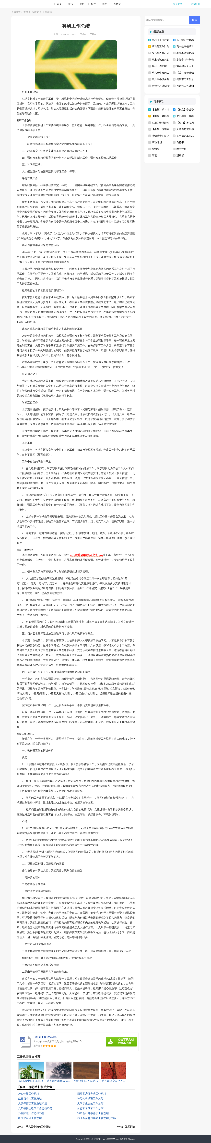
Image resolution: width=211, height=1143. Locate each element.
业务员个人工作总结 (30, 1098)
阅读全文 (84, 34)
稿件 (93, 4)
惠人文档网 (96, 1139)
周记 (154, 155)
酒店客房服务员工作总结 (91, 1093)
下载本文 (94, 34)
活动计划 (157, 142)
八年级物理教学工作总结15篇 (35, 1108)
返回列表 (130, 1126)
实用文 (117, 4)
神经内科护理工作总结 (90, 1098)
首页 (59, 4)
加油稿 (155, 149)
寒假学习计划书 (185, 59)
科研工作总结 (159, 66)
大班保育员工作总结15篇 (32, 1103)
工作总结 (47, 12)
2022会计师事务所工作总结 (93, 1113)
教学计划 (181, 149)
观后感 (180, 155)
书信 (82, 4)
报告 (70, 4)
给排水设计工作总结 (30, 1118)
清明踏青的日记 (160, 136)
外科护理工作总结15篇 (31, 1113)
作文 (104, 4)
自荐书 (180, 142)
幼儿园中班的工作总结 (38, 1126)
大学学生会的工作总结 (90, 1103)
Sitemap (131, 1139)
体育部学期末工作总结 (90, 1108)
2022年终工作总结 (28, 1093)
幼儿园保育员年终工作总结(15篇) (96, 1118)
